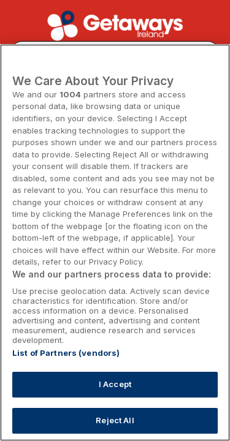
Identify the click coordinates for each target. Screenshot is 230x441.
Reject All (115, 420)
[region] (115, 242)
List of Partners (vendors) (66, 353)
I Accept (115, 384)
